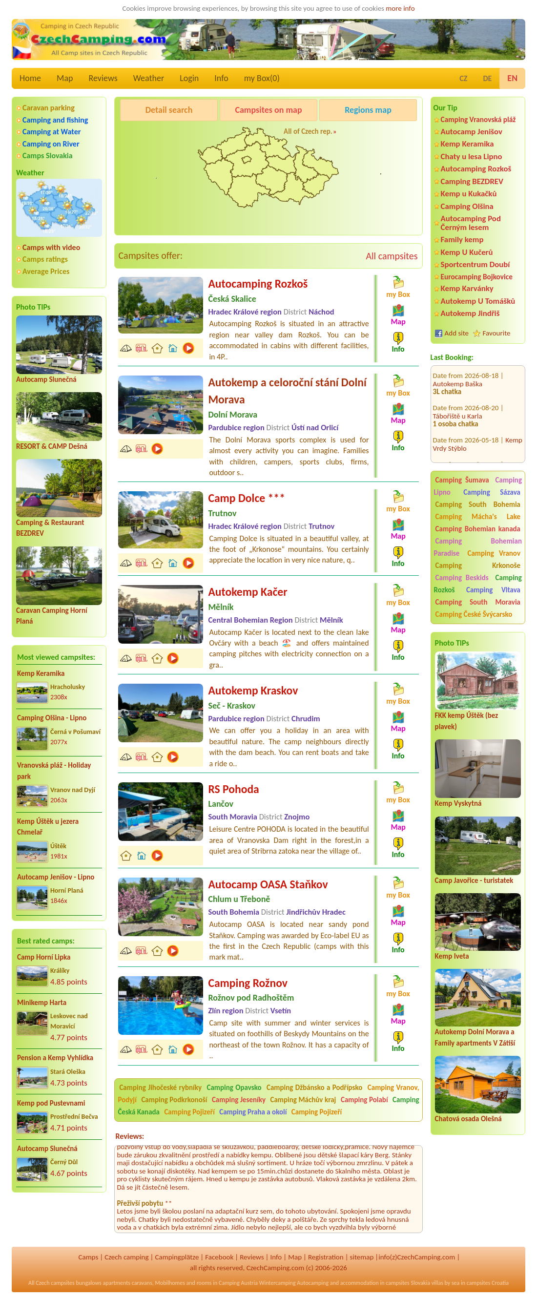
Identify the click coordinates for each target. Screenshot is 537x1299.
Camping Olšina (467, 206)
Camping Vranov (493, 553)
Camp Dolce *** (246, 498)
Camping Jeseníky (239, 1099)
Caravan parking (48, 107)
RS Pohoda (233, 789)
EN (512, 78)
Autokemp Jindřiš (470, 313)
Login (189, 78)
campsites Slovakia (408, 1282)
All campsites (391, 256)
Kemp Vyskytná (458, 803)
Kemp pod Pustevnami (51, 1103)
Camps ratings (45, 259)
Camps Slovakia (47, 155)
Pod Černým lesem (151, 134)
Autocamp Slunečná (46, 379)
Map (65, 78)
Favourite (497, 333)
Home (30, 78)
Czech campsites (55, 1282)
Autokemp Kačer (247, 592)
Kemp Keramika (40, 673)
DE (487, 78)
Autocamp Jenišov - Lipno (55, 877)
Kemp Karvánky (467, 288)
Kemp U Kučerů (467, 252)
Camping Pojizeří (189, 1112)
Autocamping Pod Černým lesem (471, 222)
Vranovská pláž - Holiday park (54, 771)
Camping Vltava (493, 590)
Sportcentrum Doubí (475, 264)
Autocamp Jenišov (471, 131)
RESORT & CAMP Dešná (51, 446)
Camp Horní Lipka (43, 957)
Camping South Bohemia (477, 504)
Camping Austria (238, 1282)
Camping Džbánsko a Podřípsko (314, 1087)
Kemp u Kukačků (469, 194)
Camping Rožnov (248, 983)
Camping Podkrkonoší (174, 1099)
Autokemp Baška (457, 367)
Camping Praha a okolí (253, 1112)
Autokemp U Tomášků (478, 301)
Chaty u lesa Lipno (471, 156)
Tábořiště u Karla (457, 400)
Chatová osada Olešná (468, 1118)
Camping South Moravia (477, 602)
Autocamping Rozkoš (476, 169)
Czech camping (126, 1257)
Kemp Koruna (367, 134)
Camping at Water (51, 131)
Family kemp (462, 239)
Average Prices (45, 271)
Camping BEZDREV (472, 181)
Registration (326, 1257)
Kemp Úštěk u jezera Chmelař (48, 827)
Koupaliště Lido (455, 456)
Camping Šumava (462, 480)
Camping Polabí (364, 1099)
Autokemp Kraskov (253, 690)
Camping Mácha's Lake (477, 516)
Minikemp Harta (41, 1002)
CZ (463, 78)
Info (221, 78)
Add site (457, 333)
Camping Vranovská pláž (478, 119)
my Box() (262, 78)
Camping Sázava (491, 492)
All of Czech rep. (308, 131)
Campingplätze (177, 1257)
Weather (148, 78)
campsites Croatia (488, 1282)
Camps (88, 1257)
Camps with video (51, 247)
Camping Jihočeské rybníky (160, 1087)
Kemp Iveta (452, 956)
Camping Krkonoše (477, 565)
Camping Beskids (462, 577)
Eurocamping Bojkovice (477, 276)
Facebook (219, 1257)
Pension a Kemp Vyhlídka (55, 1057)
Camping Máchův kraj (303, 1099)
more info (400, 8)
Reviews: (129, 1136)
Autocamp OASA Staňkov (268, 884)
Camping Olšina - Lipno (51, 717)
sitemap (362, 1257)
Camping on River (51, 143)
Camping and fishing (55, 120)
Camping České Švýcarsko (474, 614)
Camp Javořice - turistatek (474, 880)
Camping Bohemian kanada (477, 528)
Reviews (103, 78)
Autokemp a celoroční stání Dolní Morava (287, 391)
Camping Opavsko (234, 1087)
